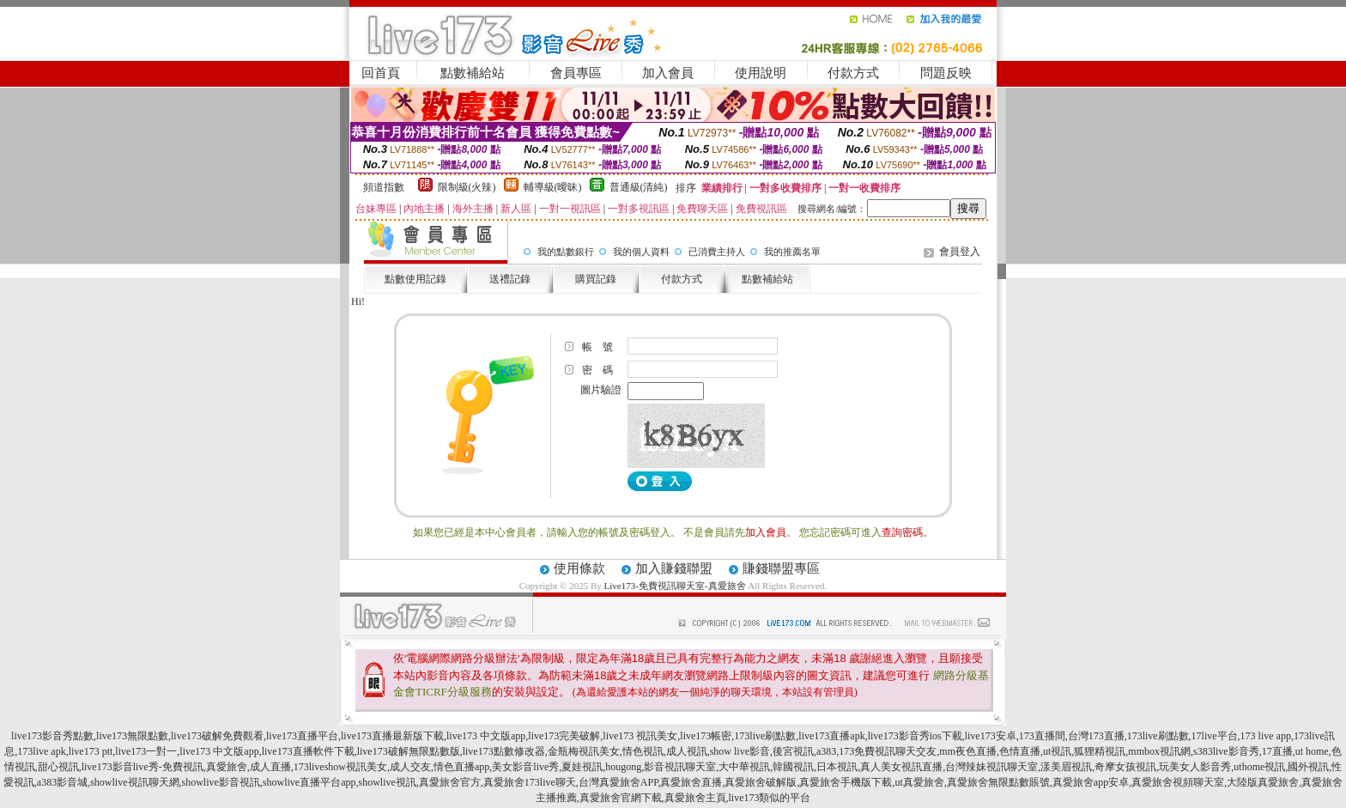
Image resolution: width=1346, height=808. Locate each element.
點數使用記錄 (415, 279)
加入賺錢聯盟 (673, 568)
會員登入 (959, 252)
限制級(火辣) (467, 187)
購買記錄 (595, 279)
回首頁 (380, 73)
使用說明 (760, 73)
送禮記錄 (510, 279)
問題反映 (946, 73)
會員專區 (576, 73)
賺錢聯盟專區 (781, 568)
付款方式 (853, 73)
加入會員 (668, 73)
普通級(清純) (638, 187)
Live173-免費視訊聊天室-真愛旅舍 (675, 585)
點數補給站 (472, 73)
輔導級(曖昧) (553, 187)
